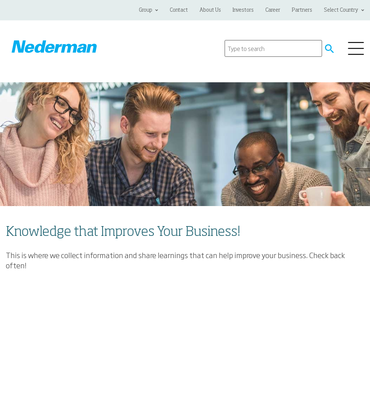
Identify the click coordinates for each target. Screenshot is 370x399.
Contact (179, 10)
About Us (210, 10)
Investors (243, 10)
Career (272, 10)
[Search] (273, 48)
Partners (302, 10)
